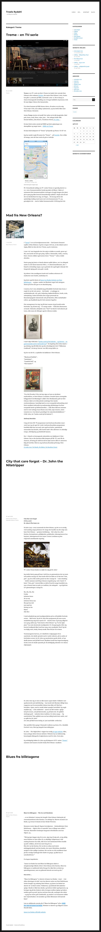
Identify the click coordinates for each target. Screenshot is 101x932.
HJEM (73, 12)
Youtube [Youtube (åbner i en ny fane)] (56, 135)
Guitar (75, 33)
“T (63, 740)
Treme (7, 93)
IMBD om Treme (48, 126)
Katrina (40, 95)
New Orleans (9, 244)
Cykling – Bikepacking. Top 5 (81, 55)
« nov (77, 145)
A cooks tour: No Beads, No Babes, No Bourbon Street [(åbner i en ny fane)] (40, 447)
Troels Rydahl (14, 11)
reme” (66, 740)
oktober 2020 (77, 84)
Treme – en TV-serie (22, 35)
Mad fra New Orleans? (24, 215)
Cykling (76, 31)
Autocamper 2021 (78, 51)
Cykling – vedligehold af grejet (81, 66)
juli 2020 (76, 86)
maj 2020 (76, 87)
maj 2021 (76, 81)
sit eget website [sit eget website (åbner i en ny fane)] (58, 731)
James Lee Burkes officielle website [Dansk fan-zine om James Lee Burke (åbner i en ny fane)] (35, 912)
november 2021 (78, 79)
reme (28, 242)
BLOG (93, 12)
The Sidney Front (78, 58)
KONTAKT (86, 12)
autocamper (77, 29)
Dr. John (56, 119)
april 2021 (76, 82)
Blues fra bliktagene (22, 757)
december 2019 (78, 91)
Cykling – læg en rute (79, 62)
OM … (79, 12)
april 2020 (76, 89)
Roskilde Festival (10, 520)
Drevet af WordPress (19, 925)
